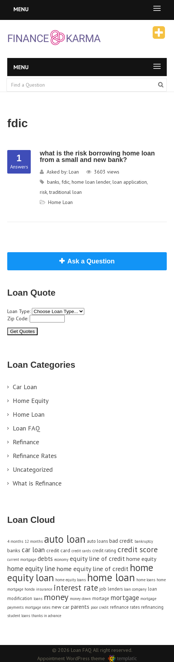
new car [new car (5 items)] (60, 606)
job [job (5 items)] (102, 588)
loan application (130, 182)
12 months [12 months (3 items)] (34, 541)
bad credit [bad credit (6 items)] (121, 540)
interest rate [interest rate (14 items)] (76, 587)
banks (53, 182)
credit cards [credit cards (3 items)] (81, 550)
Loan (74, 171)
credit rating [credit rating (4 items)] (104, 550)
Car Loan (25, 387)
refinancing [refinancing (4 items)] (152, 607)
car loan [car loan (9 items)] (33, 549)
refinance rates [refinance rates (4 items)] (125, 607)
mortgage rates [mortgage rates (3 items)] (37, 607)
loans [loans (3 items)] (38, 598)
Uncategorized (33, 469)
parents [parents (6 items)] (80, 606)
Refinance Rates (35, 455)
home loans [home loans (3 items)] (145, 579)
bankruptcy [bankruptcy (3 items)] (144, 541)
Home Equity (30, 400)
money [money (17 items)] (56, 597)
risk (43, 192)
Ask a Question (91, 261)
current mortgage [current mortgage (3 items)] (21, 559)
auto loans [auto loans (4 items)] (97, 541)
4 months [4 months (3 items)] (15, 541)
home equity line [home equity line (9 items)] (31, 568)
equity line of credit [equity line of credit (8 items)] (97, 558)
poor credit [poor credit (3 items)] (100, 607)
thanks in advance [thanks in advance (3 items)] (46, 615)
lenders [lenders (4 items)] (115, 589)
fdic (65, 182)
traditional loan (65, 192)
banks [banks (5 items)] (13, 550)
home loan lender (91, 182)
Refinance (26, 442)
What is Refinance (37, 483)
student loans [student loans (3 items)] (18, 615)
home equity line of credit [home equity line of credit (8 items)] (92, 569)
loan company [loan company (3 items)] (135, 589)
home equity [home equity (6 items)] (141, 558)
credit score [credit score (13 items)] (138, 549)
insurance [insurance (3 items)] (44, 589)
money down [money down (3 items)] (80, 598)
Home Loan (60, 202)
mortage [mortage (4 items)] (100, 598)
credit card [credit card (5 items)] (58, 550)
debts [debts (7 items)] (45, 559)
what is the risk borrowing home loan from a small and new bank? (97, 156)
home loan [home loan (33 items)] (111, 577)
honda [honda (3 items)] (30, 589)
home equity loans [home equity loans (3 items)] (70, 579)
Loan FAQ (26, 428)
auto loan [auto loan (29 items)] (64, 539)
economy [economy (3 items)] (61, 559)
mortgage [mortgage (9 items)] (125, 597)
